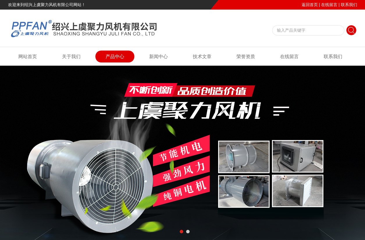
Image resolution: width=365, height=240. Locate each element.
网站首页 (27, 56)
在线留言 (329, 4)
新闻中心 (158, 56)
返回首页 (310, 4)
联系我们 (349, 4)
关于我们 (71, 56)
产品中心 (115, 56)
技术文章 (202, 56)
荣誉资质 (245, 56)
